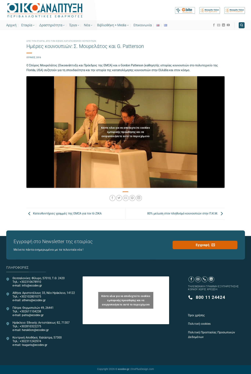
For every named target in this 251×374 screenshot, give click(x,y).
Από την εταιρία (35, 41)
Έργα (74, 25)
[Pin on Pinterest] (132, 198)
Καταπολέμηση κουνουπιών (80, 41)
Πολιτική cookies (199, 323)
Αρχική (11, 25)
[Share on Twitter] (119, 198)
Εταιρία (28, 25)
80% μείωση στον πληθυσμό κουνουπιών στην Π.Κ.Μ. (186, 213)
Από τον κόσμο (54, 41)
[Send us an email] (218, 25)
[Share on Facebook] (112, 198)
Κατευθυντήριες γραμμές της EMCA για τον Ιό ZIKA (64, 213)
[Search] (242, 25)
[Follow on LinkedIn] (223, 25)
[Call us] (205, 279)
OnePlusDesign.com (142, 369)
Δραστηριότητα (52, 25)
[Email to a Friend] (126, 198)
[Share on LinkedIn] (139, 198)
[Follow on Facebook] (213, 25)
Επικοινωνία (142, 25)
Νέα (88, 25)
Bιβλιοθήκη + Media (113, 25)
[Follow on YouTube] (228, 25)
